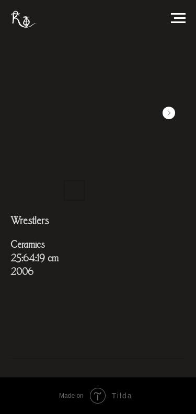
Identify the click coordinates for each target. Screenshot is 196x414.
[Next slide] (169, 113)
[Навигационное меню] (178, 18)
